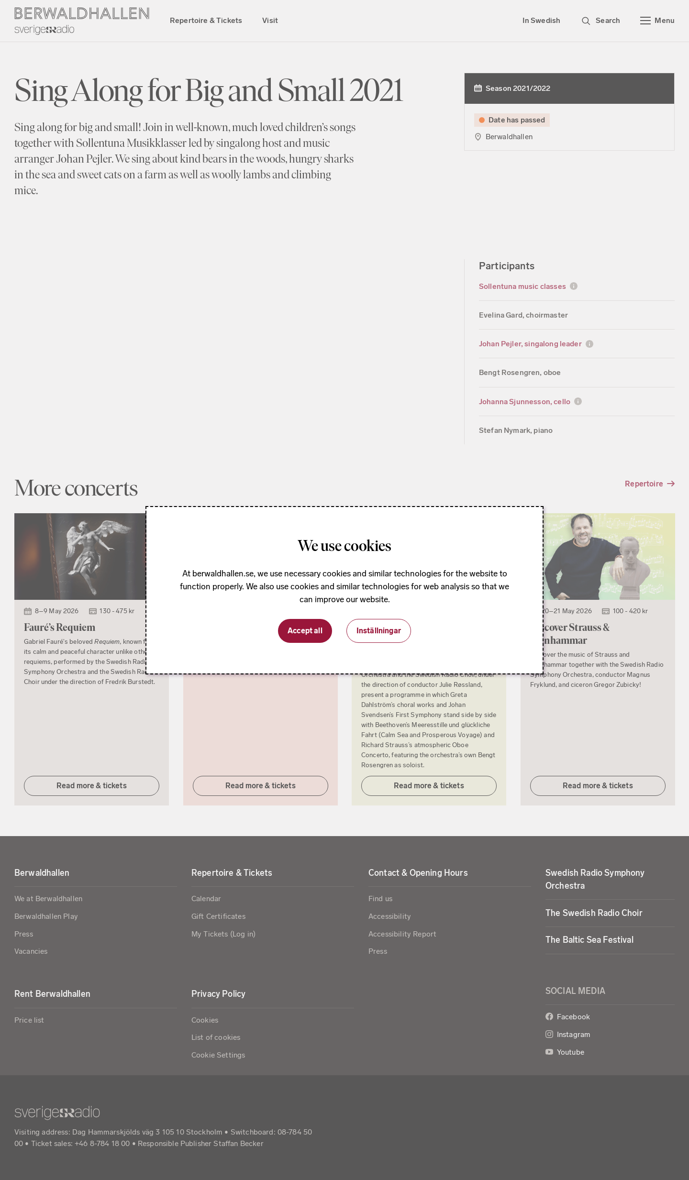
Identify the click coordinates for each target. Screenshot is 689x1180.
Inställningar (378, 630)
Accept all (305, 630)
